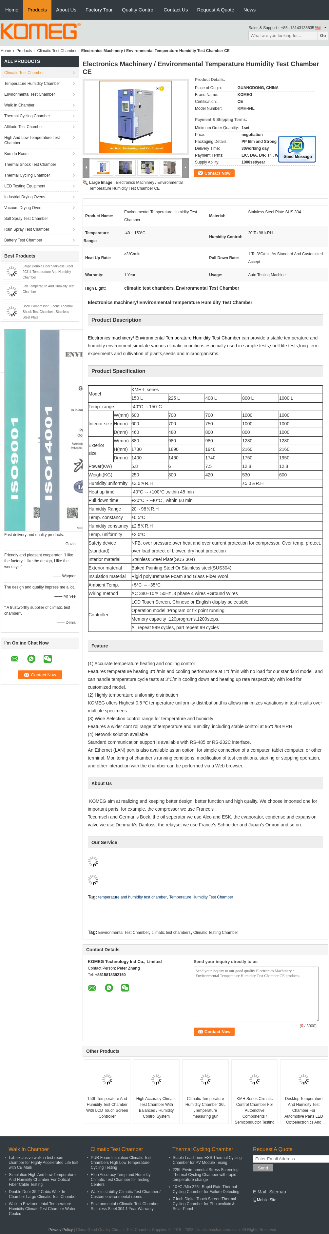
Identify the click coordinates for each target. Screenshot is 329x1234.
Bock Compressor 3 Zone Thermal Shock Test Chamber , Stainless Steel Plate (48, 311)
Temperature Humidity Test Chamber (201, 897)
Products (37, 9)
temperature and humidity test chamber (132, 897)
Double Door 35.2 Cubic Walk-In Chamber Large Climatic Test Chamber (43, 1194)
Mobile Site (264, 1200)
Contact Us (176, 9)
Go (323, 35)
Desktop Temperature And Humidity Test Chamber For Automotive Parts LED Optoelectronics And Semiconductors (303, 1113)
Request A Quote (215, 9)
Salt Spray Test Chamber (26, 218)
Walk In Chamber (19, 105)
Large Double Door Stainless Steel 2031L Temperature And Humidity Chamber (48, 271)
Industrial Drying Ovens (24, 197)
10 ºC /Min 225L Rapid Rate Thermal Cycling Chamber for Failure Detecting (206, 1189)
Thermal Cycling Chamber (27, 116)
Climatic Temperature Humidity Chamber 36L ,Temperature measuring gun (205, 1107)
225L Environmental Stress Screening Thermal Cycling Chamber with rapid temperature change (206, 1174)
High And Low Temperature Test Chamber (32, 140)
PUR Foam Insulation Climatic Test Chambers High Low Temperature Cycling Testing (121, 1162)
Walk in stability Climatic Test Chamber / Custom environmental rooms (126, 1194)
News (249, 9)
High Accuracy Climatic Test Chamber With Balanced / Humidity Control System (156, 1107)
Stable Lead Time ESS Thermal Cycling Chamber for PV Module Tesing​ (207, 1160)
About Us (66, 9)
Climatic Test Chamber (56, 50)
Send (263, 1168)
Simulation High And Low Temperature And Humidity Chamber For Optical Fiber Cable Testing (42, 1179)
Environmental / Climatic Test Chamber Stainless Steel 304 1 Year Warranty (125, 1206)
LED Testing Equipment (24, 186)
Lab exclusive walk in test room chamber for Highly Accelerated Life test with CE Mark (43, 1162)
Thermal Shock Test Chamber (30, 164)
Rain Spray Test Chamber (26, 229)
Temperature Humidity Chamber (32, 83)
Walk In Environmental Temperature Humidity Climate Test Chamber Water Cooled (42, 1209)
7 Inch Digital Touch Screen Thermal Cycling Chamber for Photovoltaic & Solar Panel (204, 1204)
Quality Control (138, 9)
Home (11, 9)
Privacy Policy (60, 1229)
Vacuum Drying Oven (22, 207)
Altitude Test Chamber (23, 127)
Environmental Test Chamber (29, 94)
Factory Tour (99, 9)
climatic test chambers (171, 932)
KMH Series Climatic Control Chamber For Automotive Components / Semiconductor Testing (254, 1110)
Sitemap (277, 1191)
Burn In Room (16, 153)
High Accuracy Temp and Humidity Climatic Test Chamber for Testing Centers (121, 1179)
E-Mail (259, 1191)
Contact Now (217, 173)
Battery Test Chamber (23, 240)
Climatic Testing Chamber (215, 932)
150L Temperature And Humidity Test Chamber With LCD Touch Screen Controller (107, 1107)
